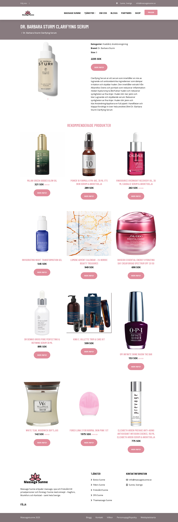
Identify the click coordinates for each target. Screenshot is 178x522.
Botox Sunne (99, 479)
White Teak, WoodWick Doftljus (42, 430)
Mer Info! (99, 67)
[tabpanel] (47, 69)
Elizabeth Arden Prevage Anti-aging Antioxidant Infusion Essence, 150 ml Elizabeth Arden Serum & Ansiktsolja (136, 434)
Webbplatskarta (148, 517)
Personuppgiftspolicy (127, 517)
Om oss (103, 13)
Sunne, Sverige (126, 3)
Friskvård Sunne (100, 490)
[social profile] (29, 3)
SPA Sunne (98, 495)
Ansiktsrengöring (120, 44)
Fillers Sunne (99, 484)
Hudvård (107, 44)
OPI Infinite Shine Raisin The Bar (136, 354)
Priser (151, 12)
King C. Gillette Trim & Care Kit (89, 339)
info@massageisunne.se (146, 3)
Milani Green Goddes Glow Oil (42, 180)
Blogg (114, 13)
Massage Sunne (72, 13)
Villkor (110, 517)
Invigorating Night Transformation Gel (42, 259)
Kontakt (99, 517)
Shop (138, 13)
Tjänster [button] (89, 13)
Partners (126, 13)
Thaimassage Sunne (102, 500)
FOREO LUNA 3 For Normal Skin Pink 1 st (89, 430)
